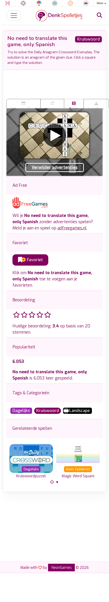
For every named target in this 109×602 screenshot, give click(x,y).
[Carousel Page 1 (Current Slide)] (52, 482)
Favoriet (30, 260)
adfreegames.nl (72, 228)
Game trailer (73, 105)
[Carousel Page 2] (57, 482)
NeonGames (61, 567)
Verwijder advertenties (55, 167)
